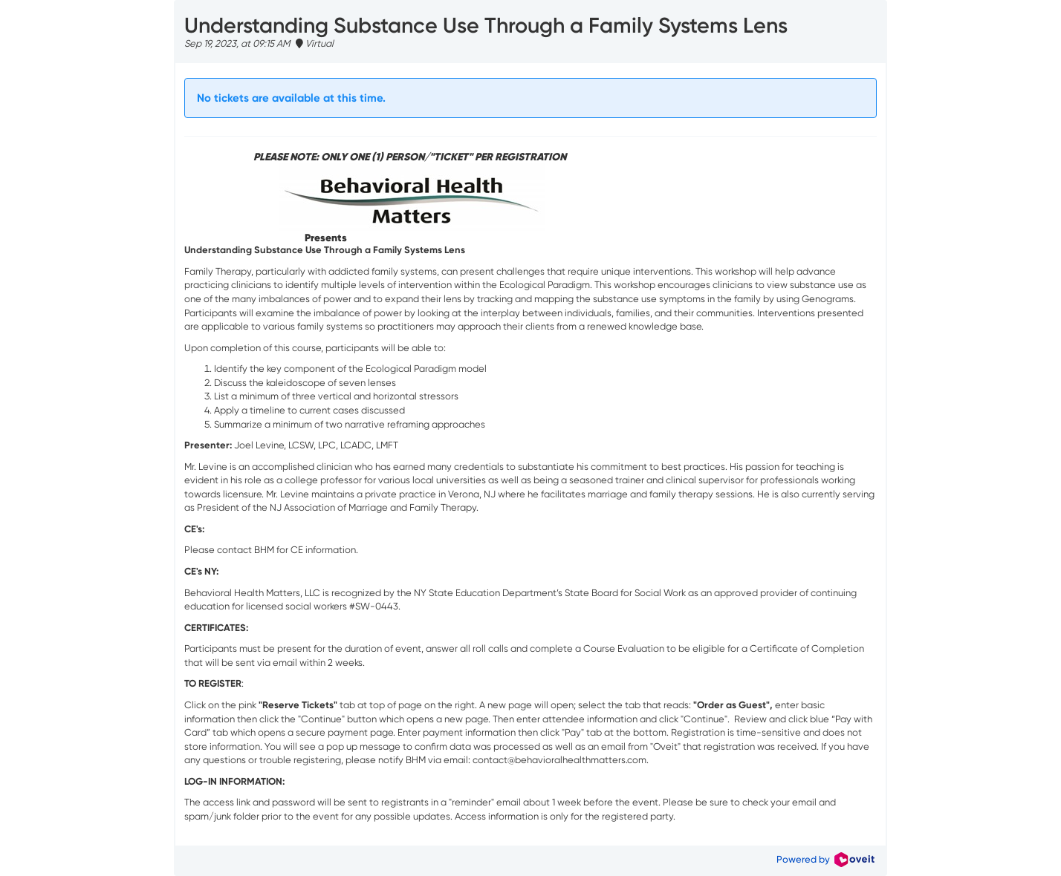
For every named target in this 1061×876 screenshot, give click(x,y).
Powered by (825, 859)
